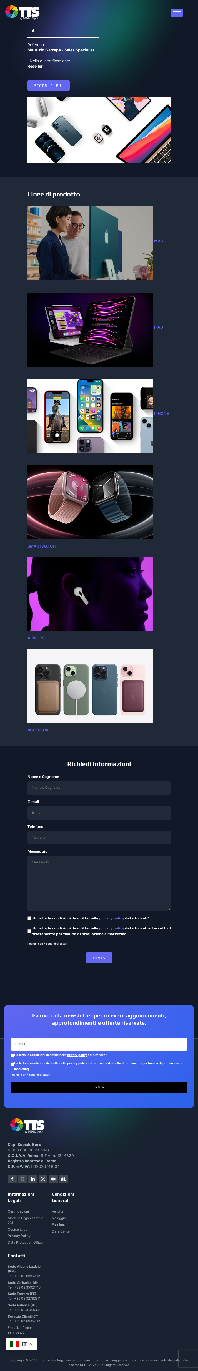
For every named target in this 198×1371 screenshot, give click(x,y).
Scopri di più (48, 86)
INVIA (99, 958)
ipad (158, 327)
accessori (38, 729)
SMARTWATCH (41, 546)
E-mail (99, 809)
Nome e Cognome (99, 784)
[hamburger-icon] (177, 13)
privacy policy (111, 918)
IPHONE (161, 413)
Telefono (99, 834)
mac (158, 241)
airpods (36, 638)
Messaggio (99, 880)
